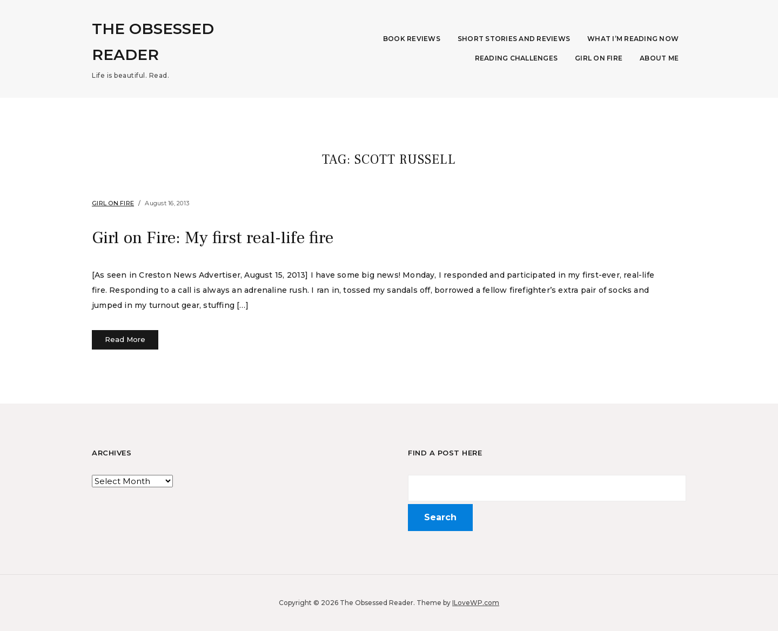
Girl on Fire (598, 58)
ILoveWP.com (475, 603)
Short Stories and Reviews (514, 39)
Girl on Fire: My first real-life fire (212, 237)
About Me (659, 58)
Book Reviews (411, 39)
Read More (125, 339)
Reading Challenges (516, 58)
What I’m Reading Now (633, 39)
